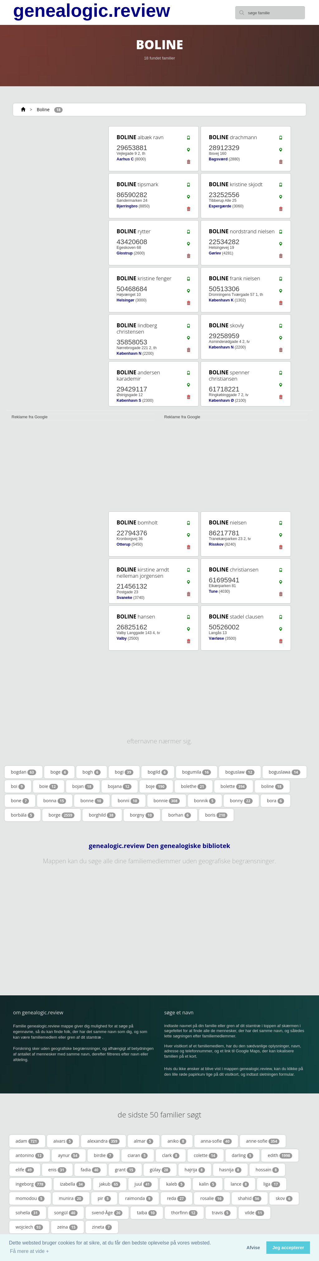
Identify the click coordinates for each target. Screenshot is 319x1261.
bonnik (205, 801)
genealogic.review (91, 10)
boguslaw (239, 772)
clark (170, 1155)
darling (243, 1155)
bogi (124, 772)
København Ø (221, 400)
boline (272, 786)
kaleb (175, 1184)
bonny (241, 801)
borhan (179, 815)
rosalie (212, 1198)
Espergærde (220, 206)
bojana (119, 786)
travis (221, 1213)
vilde (254, 1213)
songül (66, 1213)
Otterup (124, 544)
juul (143, 1184)
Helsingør (125, 300)
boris (216, 815)
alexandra (103, 1141)
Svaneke (124, 597)
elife (25, 1170)
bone (20, 801)
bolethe (193, 786)
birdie (103, 1155)
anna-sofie (216, 1141)
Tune (213, 591)
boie (48, 786)
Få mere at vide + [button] (29, 1251)
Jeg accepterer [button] (288, 1247)
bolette (234, 786)
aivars (63, 1141)
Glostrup (124, 253)
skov (284, 1198)
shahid (249, 1198)
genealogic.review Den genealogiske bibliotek (159, 845)
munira (71, 1198)
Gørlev (215, 253)
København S (129, 400)
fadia (91, 1170)
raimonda (139, 1198)
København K (221, 300)
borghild (102, 815)
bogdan (23, 772)
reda (176, 1198)
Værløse (216, 638)
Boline (43, 109)
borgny (142, 815)
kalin (207, 1184)
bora (275, 801)
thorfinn (184, 1213)
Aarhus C (125, 159)
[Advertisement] (53, 164)
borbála (22, 815)
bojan (82, 786)
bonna (54, 801)
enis (57, 1170)
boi (18, 786)
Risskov (216, 544)
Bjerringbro (127, 206)
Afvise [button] (253, 1247)
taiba (147, 1213)
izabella (72, 1184)
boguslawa (284, 772)
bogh (92, 772)
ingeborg (30, 1184)
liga (271, 1184)
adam (27, 1141)
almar (143, 1141)
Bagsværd (218, 159)
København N (129, 353)
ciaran (138, 1155)
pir (104, 1198)
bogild (158, 772)
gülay (160, 1170)
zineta (102, 1227)
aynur (68, 1155)
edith (280, 1155)
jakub (109, 1184)
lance (240, 1184)
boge (59, 772)
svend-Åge (107, 1213)
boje (156, 786)
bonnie (167, 801)
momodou (30, 1198)
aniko (177, 1141)
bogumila (196, 772)
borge (61, 815)
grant (125, 1170)
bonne (91, 801)
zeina (67, 1227)
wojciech (29, 1227)
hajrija (195, 1170)
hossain (267, 1170)
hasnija (230, 1170)
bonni (128, 801)
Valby (121, 638)
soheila (28, 1213)
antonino (30, 1155)
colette (205, 1155)
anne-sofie (262, 1141)
